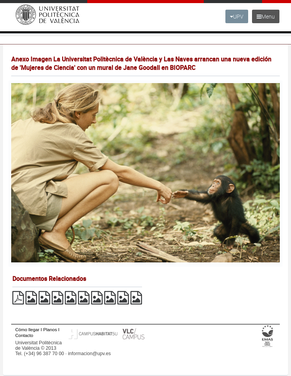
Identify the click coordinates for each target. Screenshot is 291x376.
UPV (237, 16)
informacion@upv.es (89, 353)
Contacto (24, 335)
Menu (266, 16)
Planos (50, 329)
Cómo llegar (27, 329)
